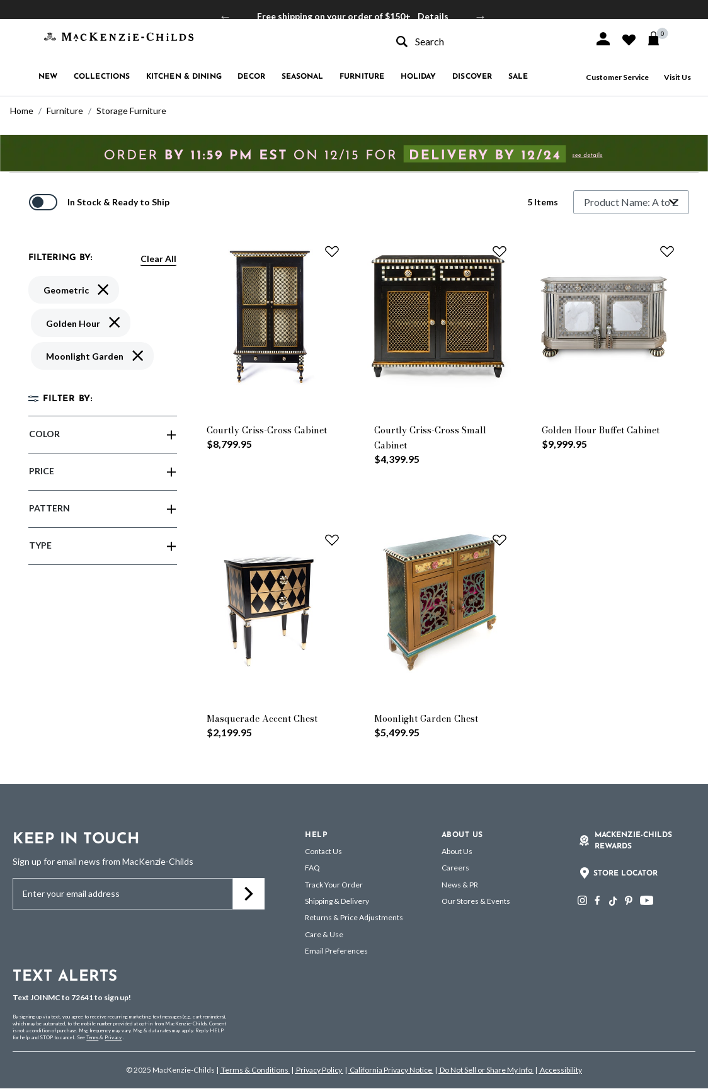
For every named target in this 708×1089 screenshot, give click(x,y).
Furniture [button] (362, 77)
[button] (603, 38)
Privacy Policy (319, 1070)
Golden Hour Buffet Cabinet (600, 430)
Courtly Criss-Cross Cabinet (267, 430)
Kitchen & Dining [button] (184, 77)
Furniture (65, 110)
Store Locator (625, 873)
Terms (92, 1037)
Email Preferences (336, 950)
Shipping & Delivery (337, 901)
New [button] (47, 77)
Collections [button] (102, 77)
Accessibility (560, 1070)
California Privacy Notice (390, 1070)
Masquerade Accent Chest (262, 719)
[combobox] (484, 41)
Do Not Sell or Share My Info (486, 1070)
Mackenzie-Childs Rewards (633, 840)
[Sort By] (631, 202)
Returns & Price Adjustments (354, 917)
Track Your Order (334, 884)
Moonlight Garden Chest (426, 719)
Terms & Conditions (255, 1070)
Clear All (158, 258)
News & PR (460, 884)
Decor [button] (251, 77)
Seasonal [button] (303, 77)
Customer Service (617, 77)
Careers (455, 867)
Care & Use (324, 934)
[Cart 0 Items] (659, 38)
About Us (457, 851)
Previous (225, 16)
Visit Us (677, 77)
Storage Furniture (131, 110)
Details (433, 16)
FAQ (312, 867)
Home (21, 110)
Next (480, 16)
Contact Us (323, 851)
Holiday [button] (419, 77)
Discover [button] (472, 77)
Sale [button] (518, 77)
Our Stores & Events (476, 901)
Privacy (113, 1037)
